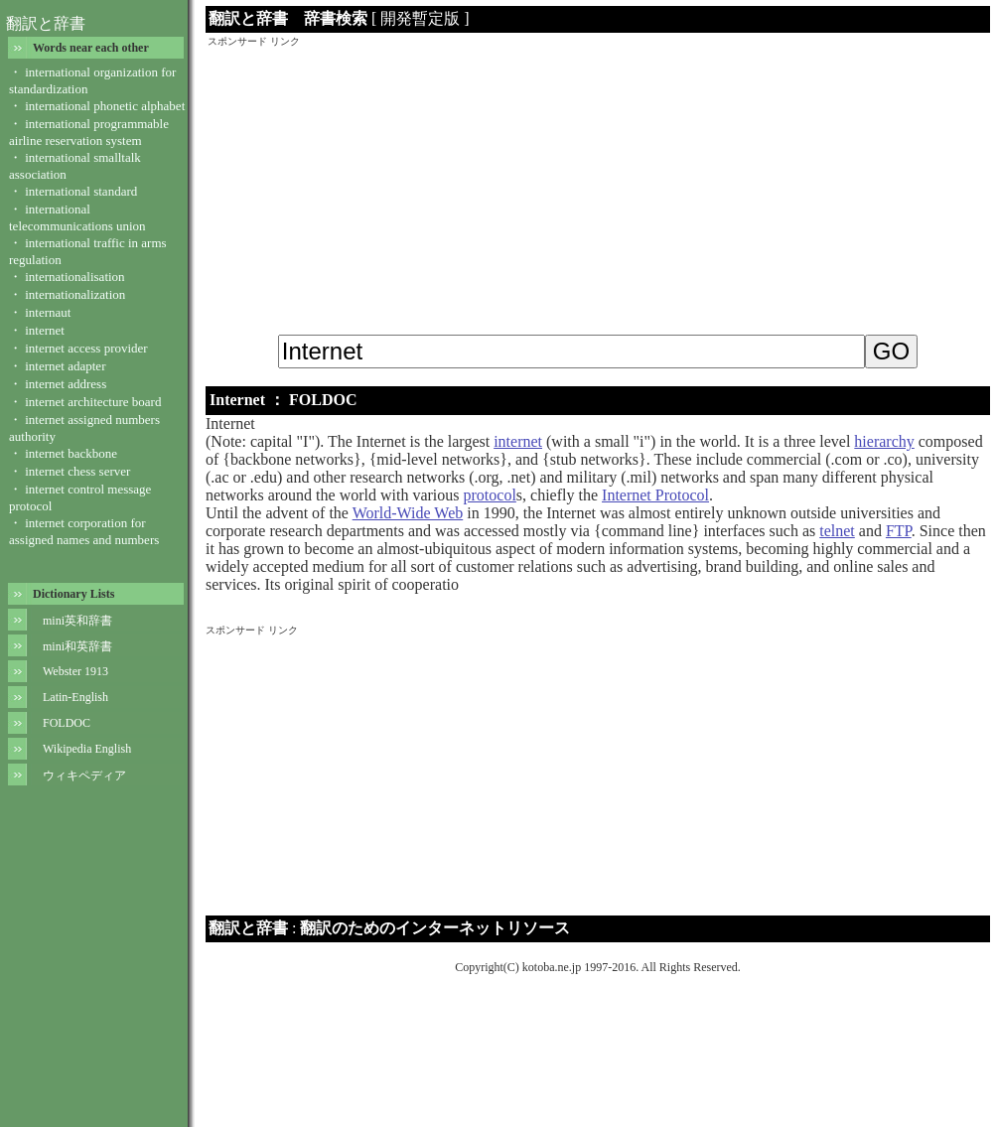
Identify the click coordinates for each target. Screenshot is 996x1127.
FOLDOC (66, 723)
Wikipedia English (87, 749)
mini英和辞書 (77, 621)
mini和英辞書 (77, 646)
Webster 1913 (75, 671)
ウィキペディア (84, 775)
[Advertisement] (598, 188)
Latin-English (75, 697)
